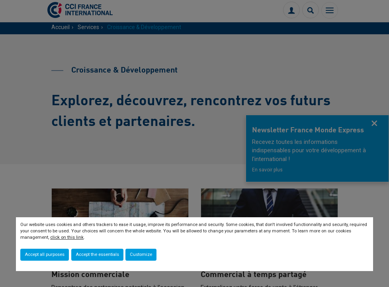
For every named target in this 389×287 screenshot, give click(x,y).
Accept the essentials (97, 254)
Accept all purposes (45, 254)
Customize (141, 254)
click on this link (67, 237)
